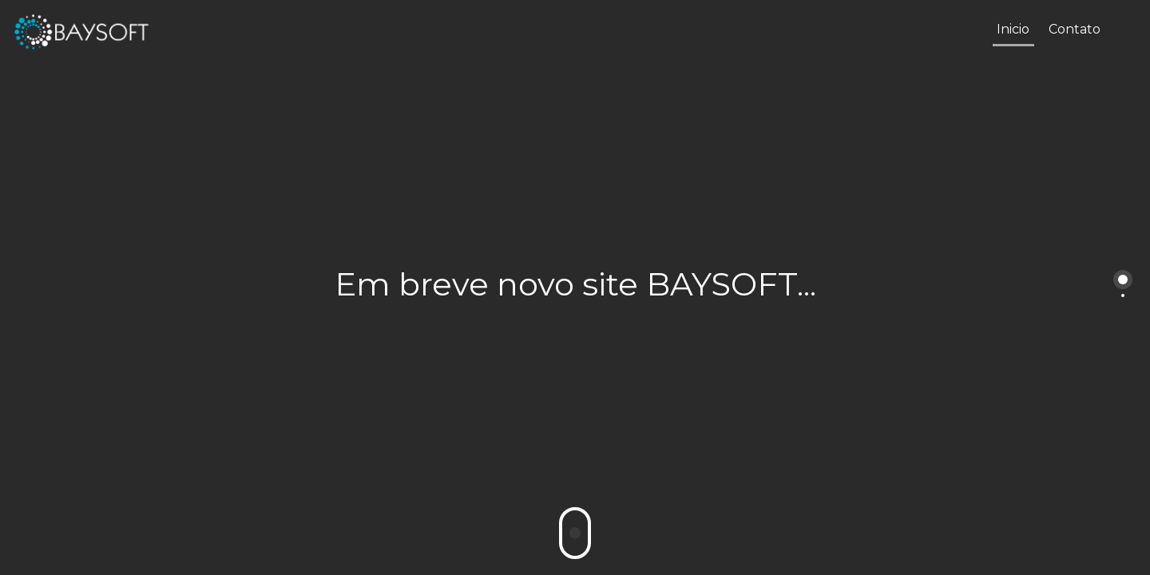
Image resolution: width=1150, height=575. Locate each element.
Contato (1074, 29)
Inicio (1013, 29)
